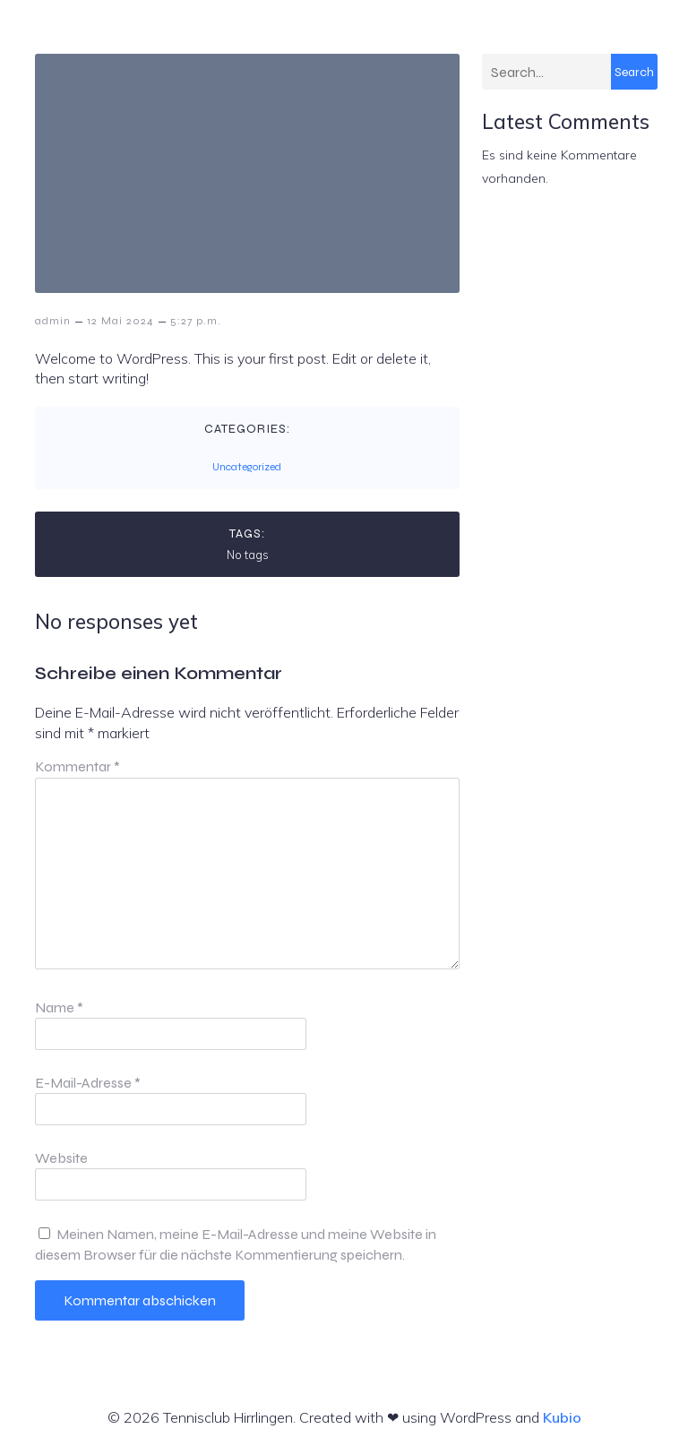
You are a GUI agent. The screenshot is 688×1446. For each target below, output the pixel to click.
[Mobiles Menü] (651, 40)
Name (59, 1007)
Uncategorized (246, 466)
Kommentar (77, 766)
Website (61, 1157)
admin (53, 320)
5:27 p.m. (195, 320)
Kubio (562, 1417)
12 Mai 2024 (120, 320)
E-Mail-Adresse (88, 1082)
